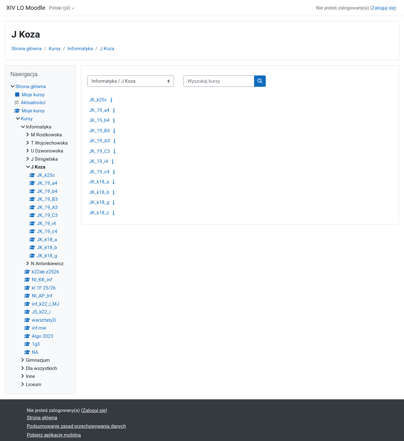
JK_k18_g (99, 202)
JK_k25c (98, 100)
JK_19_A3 (99, 141)
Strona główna (26, 48)
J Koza (107, 48)
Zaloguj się (383, 8)
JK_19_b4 (99, 120)
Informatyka (80, 48)
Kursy (54, 48)
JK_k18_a (99, 182)
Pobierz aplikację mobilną (54, 435)
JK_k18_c (99, 213)
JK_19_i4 (98, 161)
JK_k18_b (99, 192)
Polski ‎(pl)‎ (59, 8)
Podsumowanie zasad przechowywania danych (76, 426)
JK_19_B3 (99, 131)
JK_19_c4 (99, 172)
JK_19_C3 (99, 151)
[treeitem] (40, 235)
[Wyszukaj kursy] (218, 81)
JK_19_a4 (99, 110)
